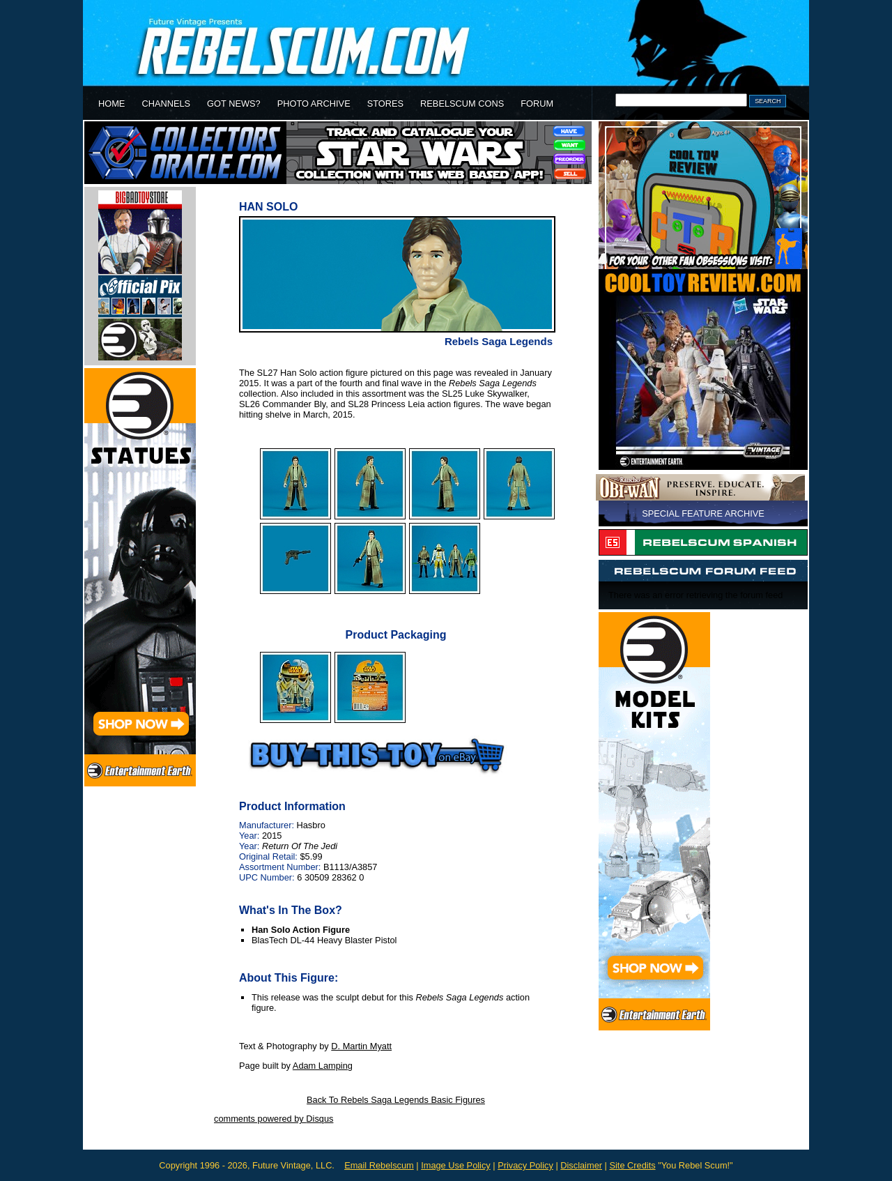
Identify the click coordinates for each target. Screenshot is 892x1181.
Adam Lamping (323, 1065)
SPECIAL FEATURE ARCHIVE (703, 513)
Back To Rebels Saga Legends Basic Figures (396, 1100)
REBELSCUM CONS (462, 103)
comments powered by (273, 1118)
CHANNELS (165, 103)
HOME (111, 103)
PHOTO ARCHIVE (314, 103)
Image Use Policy (456, 1165)
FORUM (537, 103)
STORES (385, 103)
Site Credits (632, 1165)
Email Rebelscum (379, 1165)
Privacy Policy (525, 1165)
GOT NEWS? (234, 103)
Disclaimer (581, 1165)
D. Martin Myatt (361, 1046)
